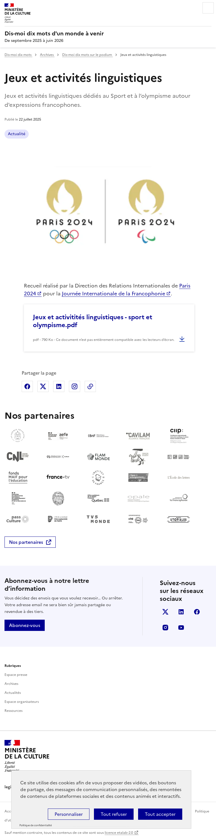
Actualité (16, 134)
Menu (208, 7)
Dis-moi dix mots (18, 54)
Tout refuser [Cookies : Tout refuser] (114, 814)
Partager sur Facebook (27, 386)
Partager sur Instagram (74, 386)
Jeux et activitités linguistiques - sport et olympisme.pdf (92, 321)
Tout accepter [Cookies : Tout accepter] (160, 814)
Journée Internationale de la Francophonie (113, 293)
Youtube (181, 627)
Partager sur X (43, 386)
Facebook (196, 611)
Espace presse (15, 674)
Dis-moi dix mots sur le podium (87, 54)
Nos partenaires (26, 542)
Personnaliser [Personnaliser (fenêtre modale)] (69, 814)
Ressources (13, 710)
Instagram (165, 627)
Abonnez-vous (24, 625)
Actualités (12, 692)
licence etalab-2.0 (119, 832)
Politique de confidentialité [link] (35, 825)
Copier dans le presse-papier (90, 386)
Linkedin (181, 611)
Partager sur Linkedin (58, 386)
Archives (47, 54)
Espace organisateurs (21, 701)
